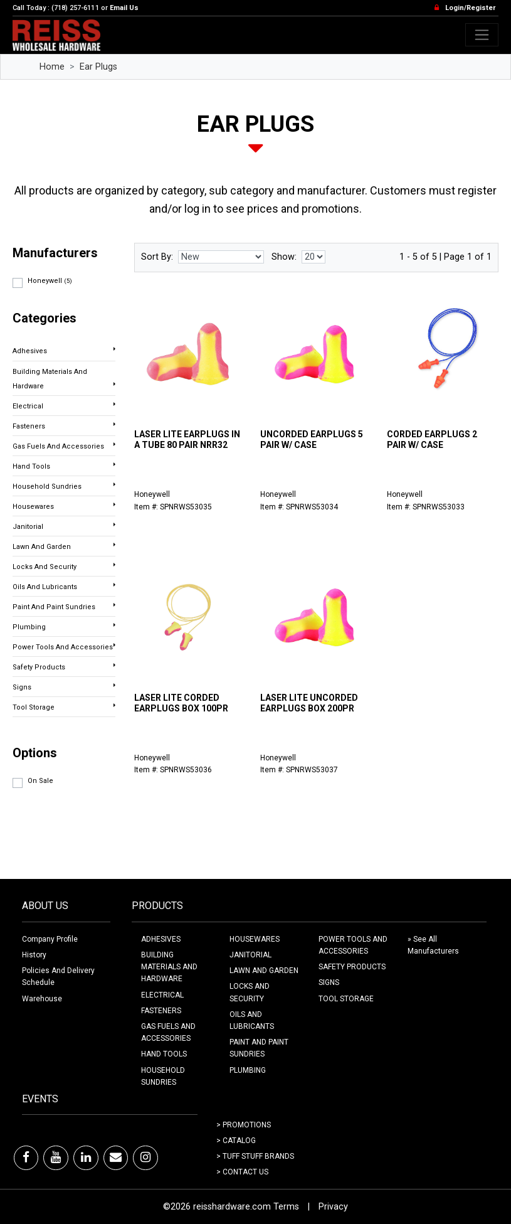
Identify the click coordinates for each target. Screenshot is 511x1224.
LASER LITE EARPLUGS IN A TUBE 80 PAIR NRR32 (187, 439)
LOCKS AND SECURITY (249, 992)
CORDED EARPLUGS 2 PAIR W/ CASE (432, 439)
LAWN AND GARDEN (263, 970)
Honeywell (50, 281)
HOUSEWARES (254, 939)
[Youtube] (55, 1157)
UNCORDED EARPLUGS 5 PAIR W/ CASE (311, 439)
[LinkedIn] (85, 1157)
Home (52, 66)
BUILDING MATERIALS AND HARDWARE (169, 966)
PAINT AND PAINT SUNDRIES (258, 1048)
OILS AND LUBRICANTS (251, 1020)
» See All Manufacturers (433, 945)
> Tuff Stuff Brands (255, 1156)
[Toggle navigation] (481, 34)
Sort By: (157, 257)
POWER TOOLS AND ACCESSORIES (353, 945)
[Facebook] (26, 1157)
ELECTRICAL (162, 995)
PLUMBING (247, 1070)
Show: (284, 257)
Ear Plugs (98, 66)
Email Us (124, 8)
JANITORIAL (250, 954)
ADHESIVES (161, 939)
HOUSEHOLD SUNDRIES (163, 1076)
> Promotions (243, 1124)
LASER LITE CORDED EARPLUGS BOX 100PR (181, 703)
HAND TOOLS (164, 1054)
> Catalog (236, 1140)
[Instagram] (145, 1157)
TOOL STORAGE (346, 998)
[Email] (115, 1157)
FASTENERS (161, 1010)
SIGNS (329, 982)
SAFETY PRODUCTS (352, 966)
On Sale (40, 781)
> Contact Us (242, 1172)
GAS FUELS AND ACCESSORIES (168, 1032)
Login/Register (470, 8)
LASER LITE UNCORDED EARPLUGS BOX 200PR (309, 703)
